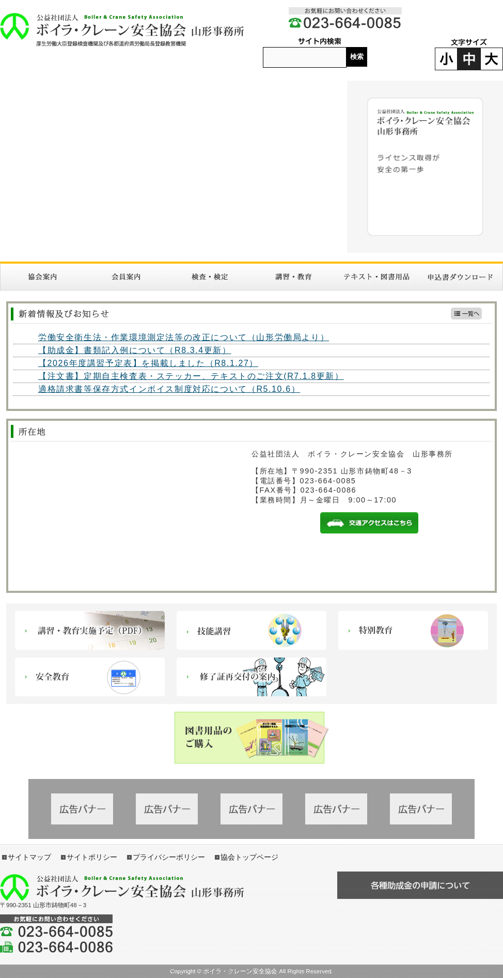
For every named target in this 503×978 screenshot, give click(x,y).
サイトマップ (29, 857)
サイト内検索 (319, 41)
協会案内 (42, 277)
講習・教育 (293, 277)
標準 (469, 59)
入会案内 (126, 277)
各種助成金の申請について (420, 885)
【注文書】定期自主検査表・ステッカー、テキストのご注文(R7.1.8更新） (191, 376)
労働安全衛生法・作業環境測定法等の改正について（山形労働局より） (183, 337)
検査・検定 (210, 277)
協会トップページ (249, 857)
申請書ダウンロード (460, 277)
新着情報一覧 (466, 313)
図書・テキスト (377, 277)
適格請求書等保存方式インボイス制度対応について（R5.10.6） (169, 389)
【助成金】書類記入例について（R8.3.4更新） (134, 350)
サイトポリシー (92, 857)
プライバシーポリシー (169, 857)
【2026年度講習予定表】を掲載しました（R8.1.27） (148, 363)
